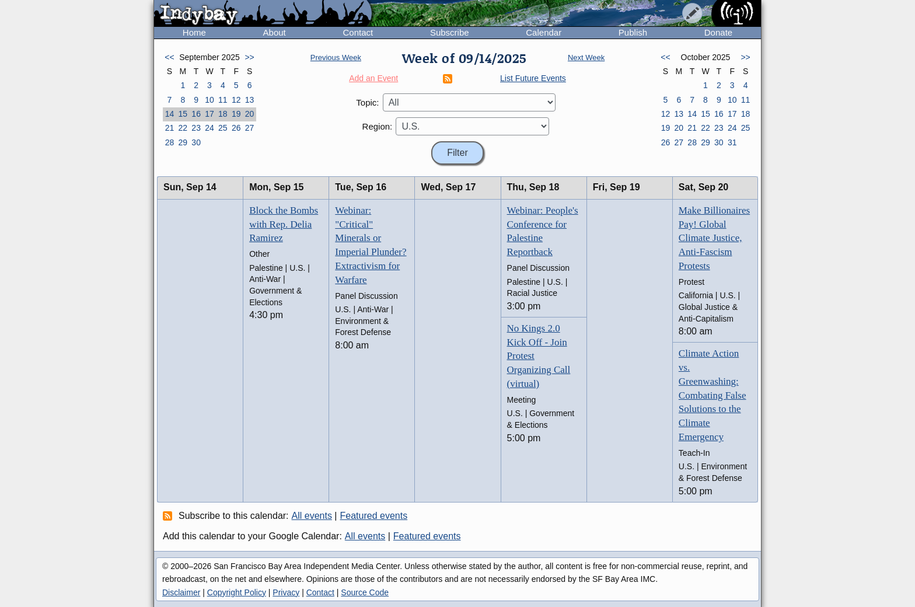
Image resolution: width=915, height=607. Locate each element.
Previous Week (335, 57)
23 (196, 127)
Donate (718, 32)
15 (182, 113)
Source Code (365, 592)
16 (196, 113)
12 (236, 99)
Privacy (286, 592)
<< (169, 57)
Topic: (367, 102)
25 (223, 127)
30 (196, 142)
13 (249, 99)
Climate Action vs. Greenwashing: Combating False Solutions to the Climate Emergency (712, 395)
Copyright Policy (236, 592)
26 (236, 127)
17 (209, 113)
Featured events (374, 516)
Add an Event (373, 78)
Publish (633, 32)
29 (182, 142)
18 (223, 113)
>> (249, 57)
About (274, 32)
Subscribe (449, 32)
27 (249, 127)
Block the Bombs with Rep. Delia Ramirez (283, 224)
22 (182, 127)
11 (223, 99)
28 (169, 142)
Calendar (543, 32)
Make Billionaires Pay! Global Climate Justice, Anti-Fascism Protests (714, 238)
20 (249, 113)
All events (312, 516)
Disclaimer (181, 592)
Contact (358, 32)
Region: (377, 126)
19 (236, 113)
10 (209, 99)
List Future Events (533, 78)
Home (194, 32)
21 (169, 127)
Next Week (586, 57)
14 (169, 113)
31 (732, 142)
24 (209, 127)
